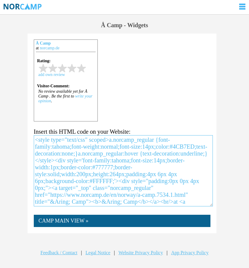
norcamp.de (49, 48)
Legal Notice (97, 252)
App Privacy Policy (189, 252)
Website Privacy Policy (140, 252)
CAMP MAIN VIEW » (63, 221)
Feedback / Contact (58, 252)
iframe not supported (66, 85)
